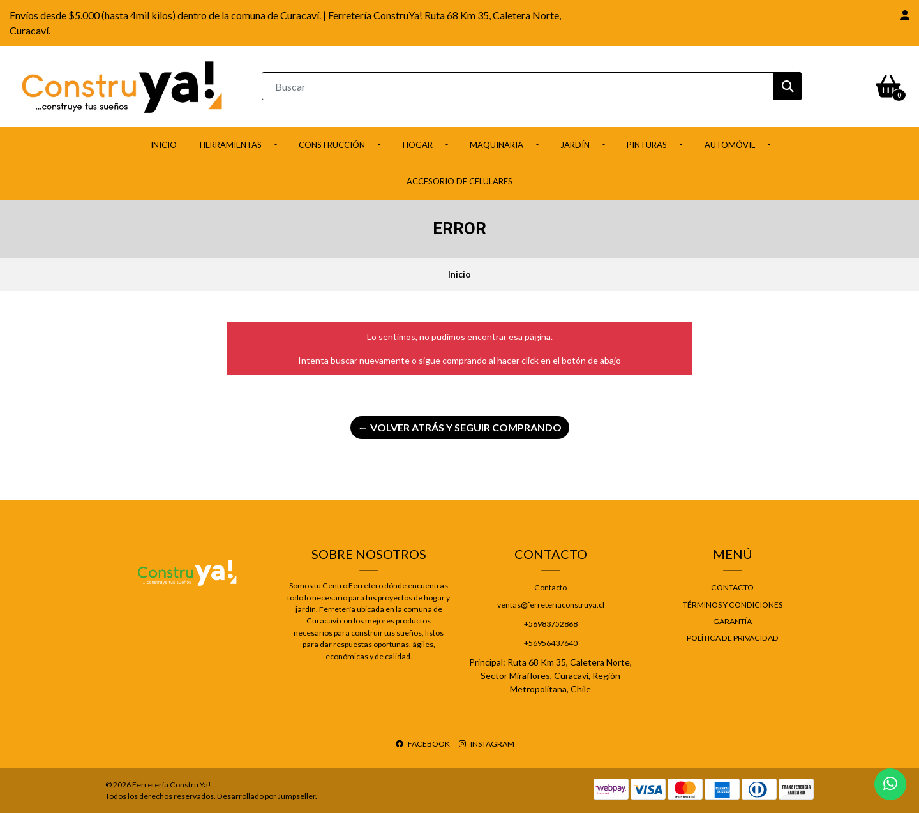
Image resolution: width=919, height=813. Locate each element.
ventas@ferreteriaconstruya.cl (550, 604)
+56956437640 (551, 643)
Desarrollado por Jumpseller (266, 796)
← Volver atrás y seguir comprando (460, 427)
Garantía (732, 621)
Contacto (550, 587)
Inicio (164, 145)
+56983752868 (551, 624)
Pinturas (647, 145)
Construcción (332, 145)
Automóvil (730, 145)
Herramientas (231, 145)
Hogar (418, 145)
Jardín (575, 145)
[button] (904, 15)
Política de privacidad (733, 638)
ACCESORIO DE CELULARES (459, 181)
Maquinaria (496, 145)
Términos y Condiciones (732, 604)
